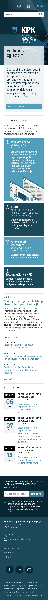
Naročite (36, 494)
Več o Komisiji (16, 106)
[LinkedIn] (19, 570)
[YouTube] (29, 570)
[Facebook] (10, 570)
